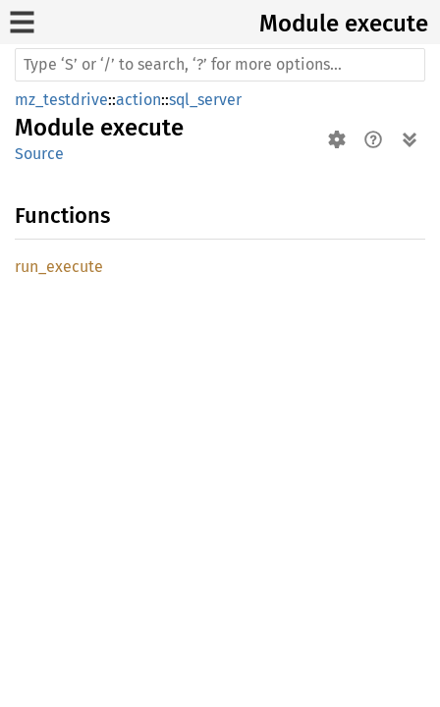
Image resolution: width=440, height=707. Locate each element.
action (138, 99)
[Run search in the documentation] (220, 65)
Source (39, 153)
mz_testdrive (61, 99)
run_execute (59, 266)
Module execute (343, 23)
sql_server (205, 99)
